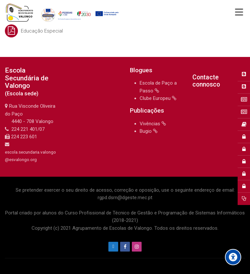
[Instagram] (137, 247)
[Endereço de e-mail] (113, 247)
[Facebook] (125, 247)
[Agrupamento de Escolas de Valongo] (63, 12)
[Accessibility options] (233, 257)
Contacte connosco (206, 81)
